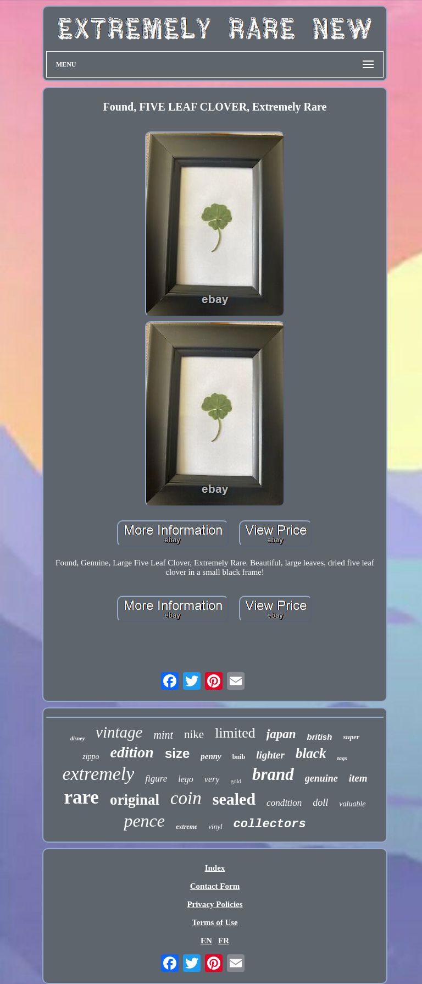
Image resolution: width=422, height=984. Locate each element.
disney (77, 738)
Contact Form (215, 886)
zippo (90, 756)
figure (156, 778)
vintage (119, 732)
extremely (98, 773)
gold (235, 781)
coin (186, 798)
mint (163, 735)
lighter (270, 755)
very (212, 779)
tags (342, 758)
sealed (234, 799)
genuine (321, 778)
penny (211, 756)
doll (320, 802)
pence (144, 821)
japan (281, 734)
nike (194, 734)
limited (235, 733)
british (319, 736)
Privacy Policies (214, 904)
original (134, 799)
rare (81, 797)
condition (284, 803)
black (311, 753)
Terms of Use (215, 922)
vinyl (215, 826)
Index (215, 868)
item (358, 778)
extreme (186, 827)
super (351, 737)
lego (185, 779)
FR (223, 940)
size (177, 753)
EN (206, 940)
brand (273, 774)
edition (132, 752)
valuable (352, 804)
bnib (238, 757)
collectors (270, 824)
